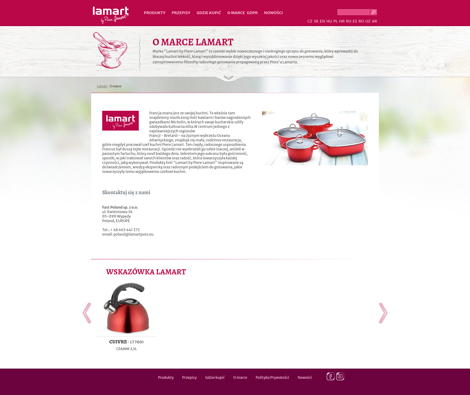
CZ (310, 21)
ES (355, 21)
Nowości (273, 12)
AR (374, 21)
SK (316, 21)
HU (329, 21)
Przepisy (181, 12)
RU (348, 21)
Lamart (111, 15)
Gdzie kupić (209, 12)
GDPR (252, 12)
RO (361, 21)
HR (341, 21)
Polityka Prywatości (272, 377)
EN (322, 21)
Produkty (154, 12)
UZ (367, 21)
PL (335, 21)
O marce (236, 12)
